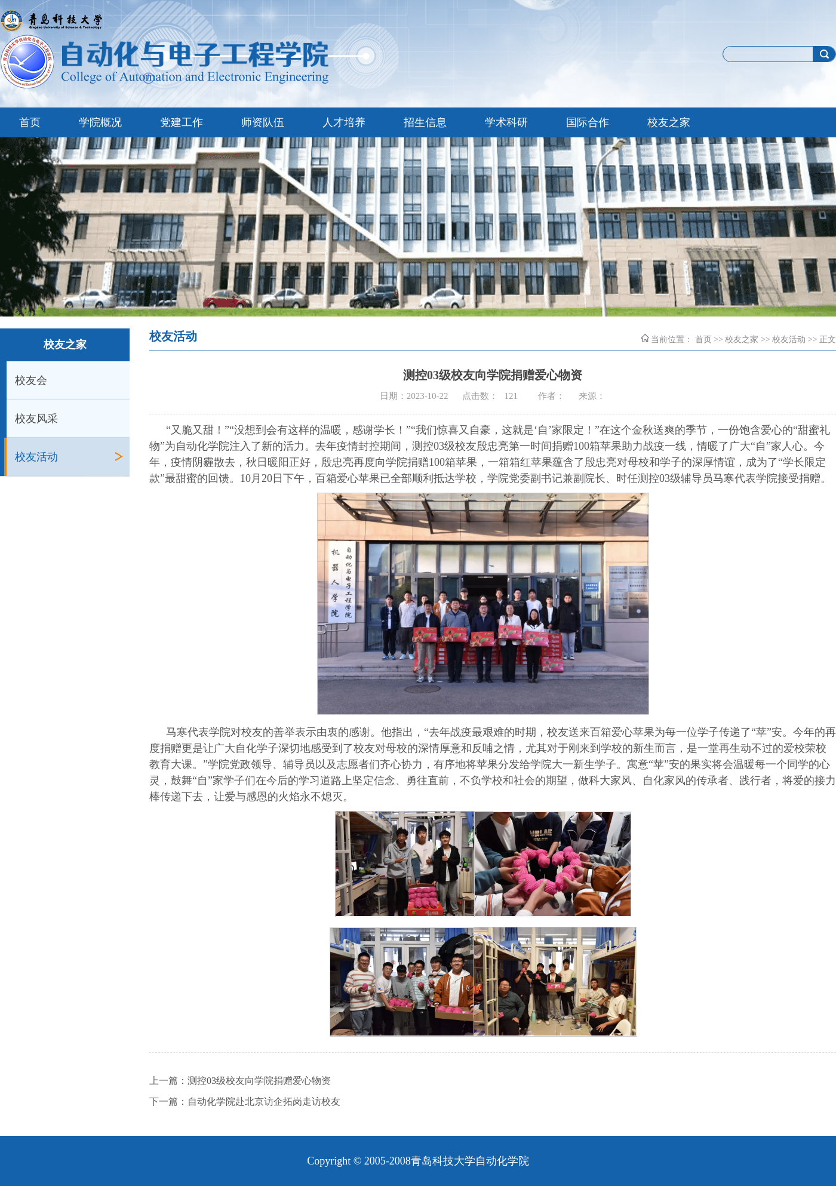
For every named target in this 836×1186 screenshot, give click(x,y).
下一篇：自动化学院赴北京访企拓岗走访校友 (244, 1101)
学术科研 (506, 122)
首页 (30, 122)
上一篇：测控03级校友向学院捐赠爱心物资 (240, 1081)
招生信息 (425, 122)
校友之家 (668, 122)
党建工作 (181, 122)
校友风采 (36, 419)
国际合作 (587, 122)
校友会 (31, 380)
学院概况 (100, 122)
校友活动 (36, 457)
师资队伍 (262, 122)
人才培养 (343, 122)
